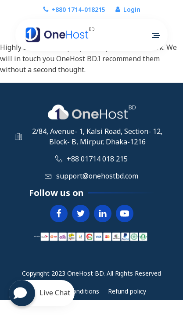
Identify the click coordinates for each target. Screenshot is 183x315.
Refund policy (127, 291)
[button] (155, 35)
